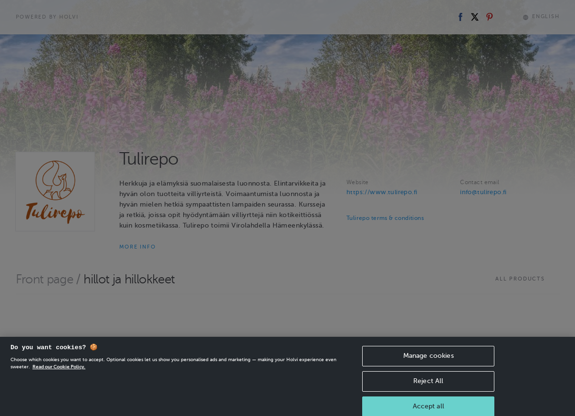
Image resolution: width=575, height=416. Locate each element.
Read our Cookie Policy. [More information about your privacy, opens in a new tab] (58, 372)
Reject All (428, 386)
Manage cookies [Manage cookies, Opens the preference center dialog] (428, 361)
